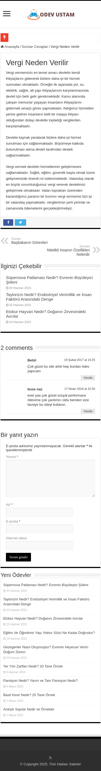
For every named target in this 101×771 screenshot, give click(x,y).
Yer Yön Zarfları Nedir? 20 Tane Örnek (33, 666)
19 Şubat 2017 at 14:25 (79, 359)
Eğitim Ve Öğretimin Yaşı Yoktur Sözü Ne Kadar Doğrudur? (49, 633)
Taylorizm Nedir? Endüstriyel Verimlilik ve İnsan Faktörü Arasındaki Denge (49, 296)
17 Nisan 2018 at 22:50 (79, 388)
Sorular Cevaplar (35, 47)
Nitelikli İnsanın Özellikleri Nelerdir (62, 251)
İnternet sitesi (16, 538)
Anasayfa (10, 47)
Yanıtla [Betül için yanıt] (87, 377)
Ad (9, 505)
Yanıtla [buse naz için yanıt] (87, 411)
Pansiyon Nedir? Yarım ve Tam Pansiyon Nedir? (40, 681)
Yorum (12, 457)
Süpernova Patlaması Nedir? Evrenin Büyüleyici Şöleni (45, 585)
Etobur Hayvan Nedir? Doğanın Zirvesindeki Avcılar (43, 618)
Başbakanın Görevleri (39, 241)
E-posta (13, 521)
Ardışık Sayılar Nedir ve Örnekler (28, 709)
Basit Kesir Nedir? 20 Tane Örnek (29, 695)
